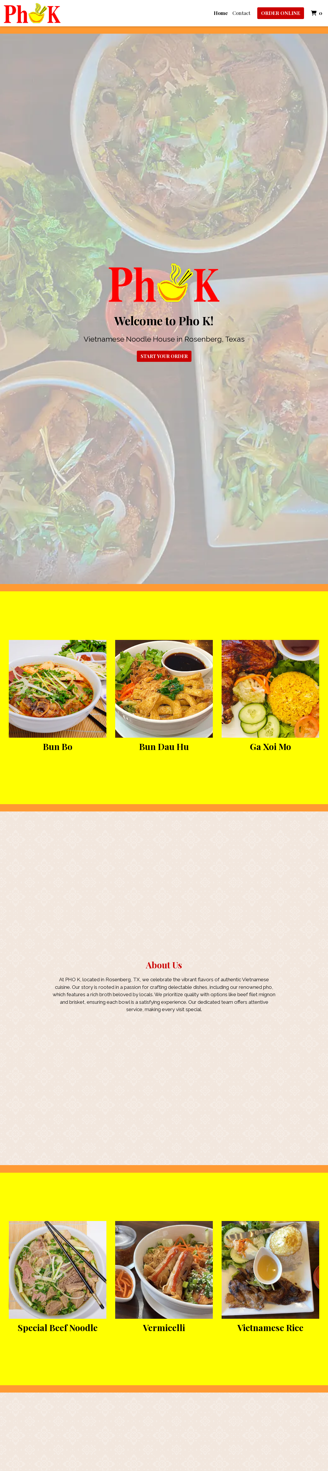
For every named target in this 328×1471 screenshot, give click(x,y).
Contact (241, 13)
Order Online (280, 13)
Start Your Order (164, 356)
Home (221, 13)
